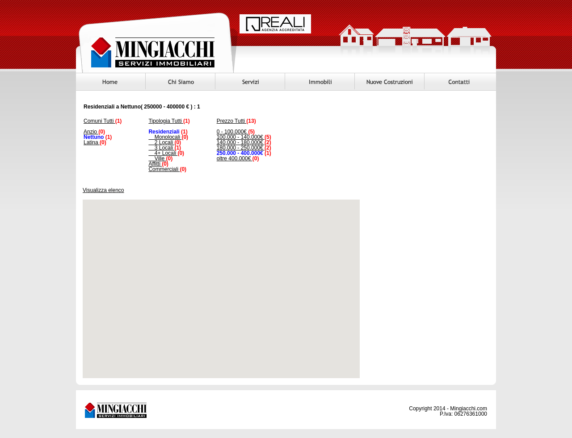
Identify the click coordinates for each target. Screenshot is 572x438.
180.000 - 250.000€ (241, 148)
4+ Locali (162, 153)
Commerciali (164, 169)
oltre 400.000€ (234, 158)
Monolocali (164, 137)
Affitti (155, 164)
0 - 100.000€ (232, 132)
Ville (157, 158)
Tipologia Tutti (165, 121)
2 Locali (161, 142)
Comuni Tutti (99, 121)
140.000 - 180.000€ (241, 142)
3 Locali (161, 148)
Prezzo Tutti (232, 121)
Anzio (91, 132)
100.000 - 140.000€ (241, 137)
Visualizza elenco (103, 190)
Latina (92, 142)
